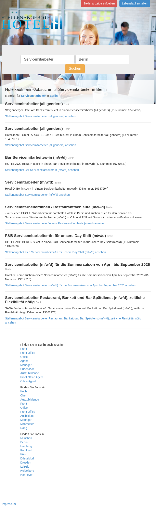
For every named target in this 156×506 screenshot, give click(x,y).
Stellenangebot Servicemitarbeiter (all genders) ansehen (40, 116)
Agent (24, 361)
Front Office (27, 352)
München (26, 438)
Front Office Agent (31, 377)
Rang (23, 428)
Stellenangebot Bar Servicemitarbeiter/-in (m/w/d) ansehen (42, 170)
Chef (23, 395)
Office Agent (28, 381)
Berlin (24, 442)
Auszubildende (29, 373)
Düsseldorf (27, 458)
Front (23, 348)
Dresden (25, 462)
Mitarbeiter (27, 424)
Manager (25, 365)
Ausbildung (27, 415)
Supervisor (27, 369)
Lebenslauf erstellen (134, 3)
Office (24, 356)
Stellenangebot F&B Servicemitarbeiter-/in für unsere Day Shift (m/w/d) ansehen (55, 252)
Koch (23, 391)
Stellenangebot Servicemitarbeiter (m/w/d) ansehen (37, 194)
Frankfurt (26, 450)
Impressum (9, 504)
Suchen (75, 68)
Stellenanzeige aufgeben (99, 3)
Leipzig (24, 466)
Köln (23, 454)
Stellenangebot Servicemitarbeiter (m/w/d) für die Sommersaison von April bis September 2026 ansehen (70, 285)
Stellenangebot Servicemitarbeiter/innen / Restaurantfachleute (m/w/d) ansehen (55, 223)
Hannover (26, 474)
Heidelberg (27, 470)
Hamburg (26, 446)
